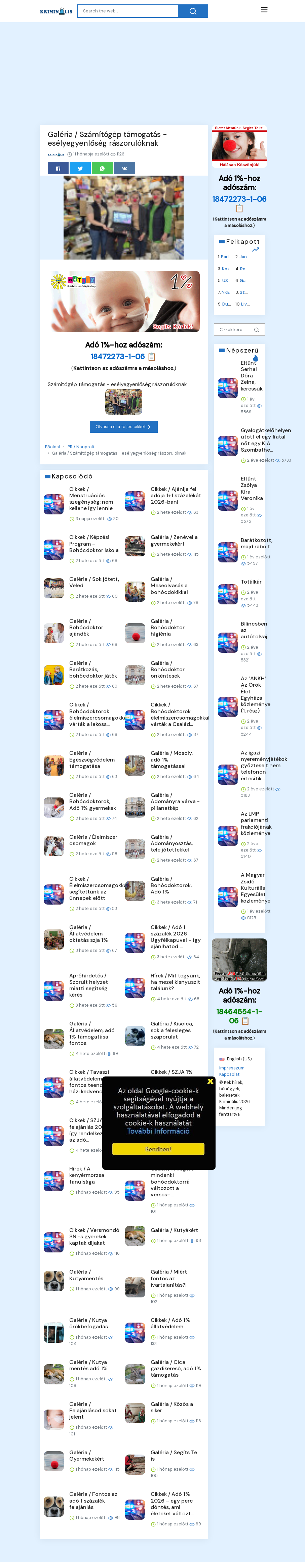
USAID (228, 280)
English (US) (235, 1059)
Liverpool (250, 304)
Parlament (231, 257)
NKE (226, 292)
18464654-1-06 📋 (239, 1016)
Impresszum (231, 1068)
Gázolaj (247, 280)
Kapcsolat (229, 1074)
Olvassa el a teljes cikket (124, 427)
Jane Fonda (251, 257)
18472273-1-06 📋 (123, 357)
